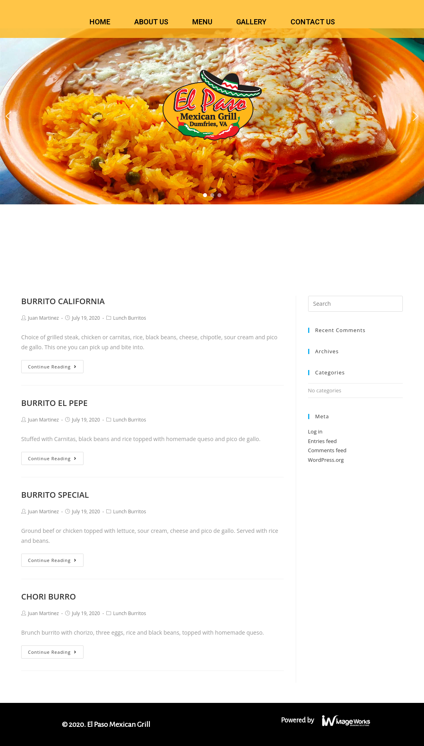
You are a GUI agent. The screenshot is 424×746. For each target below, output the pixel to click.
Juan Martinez (43, 318)
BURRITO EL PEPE (54, 403)
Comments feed (327, 450)
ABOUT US (151, 22)
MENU (202, 22)
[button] (8, 116)
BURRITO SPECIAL (55, 494)
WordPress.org (326, 459)
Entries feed (322, 441)
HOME (100, 22)
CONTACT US (313, 22)
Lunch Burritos (129, 318)
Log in (315, 431)
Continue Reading (52, 367)
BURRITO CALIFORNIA (63, 301)
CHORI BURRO (48, 596)
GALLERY (251, 22)
